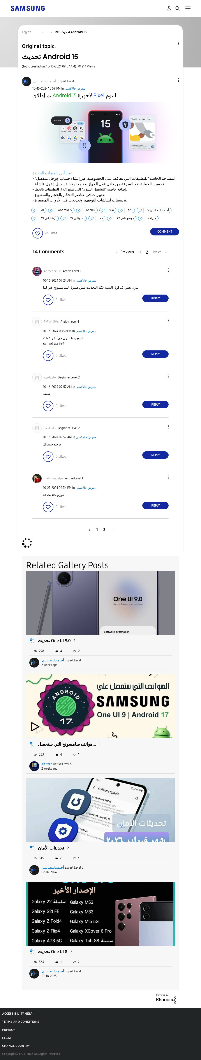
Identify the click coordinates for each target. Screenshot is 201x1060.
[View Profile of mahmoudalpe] (53, 478)
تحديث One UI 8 (52, 951)
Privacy (8, 1030)
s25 (130, 210)
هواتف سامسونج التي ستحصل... (67, 744)
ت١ (100, 218)
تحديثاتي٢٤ (77, 218)
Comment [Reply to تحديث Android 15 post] (164, 231)
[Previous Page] (126, 251)
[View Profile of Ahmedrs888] (52, 271)
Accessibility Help (17, 1014)
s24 (111, 210)
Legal (7, 1038)
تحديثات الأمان (51, 848)
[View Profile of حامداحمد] (50, 377)
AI (42, 210)
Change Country (16, 1046)
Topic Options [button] (171, 43)
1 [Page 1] (140, 252)
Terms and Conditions (20, 1022)
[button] (171, 80)
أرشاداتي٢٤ (48, 218)
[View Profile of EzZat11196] (51, 322)
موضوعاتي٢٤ (125, 218)
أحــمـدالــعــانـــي (52, 660)
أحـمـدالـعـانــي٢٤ (157, 210)
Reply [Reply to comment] (155, 298)
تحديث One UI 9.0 (54, 640)
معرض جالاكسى (75, 88)
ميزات (152, 218)
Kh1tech (46, 764)
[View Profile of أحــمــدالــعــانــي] (44, 81)
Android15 (65, 210)
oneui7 (90, 210)
